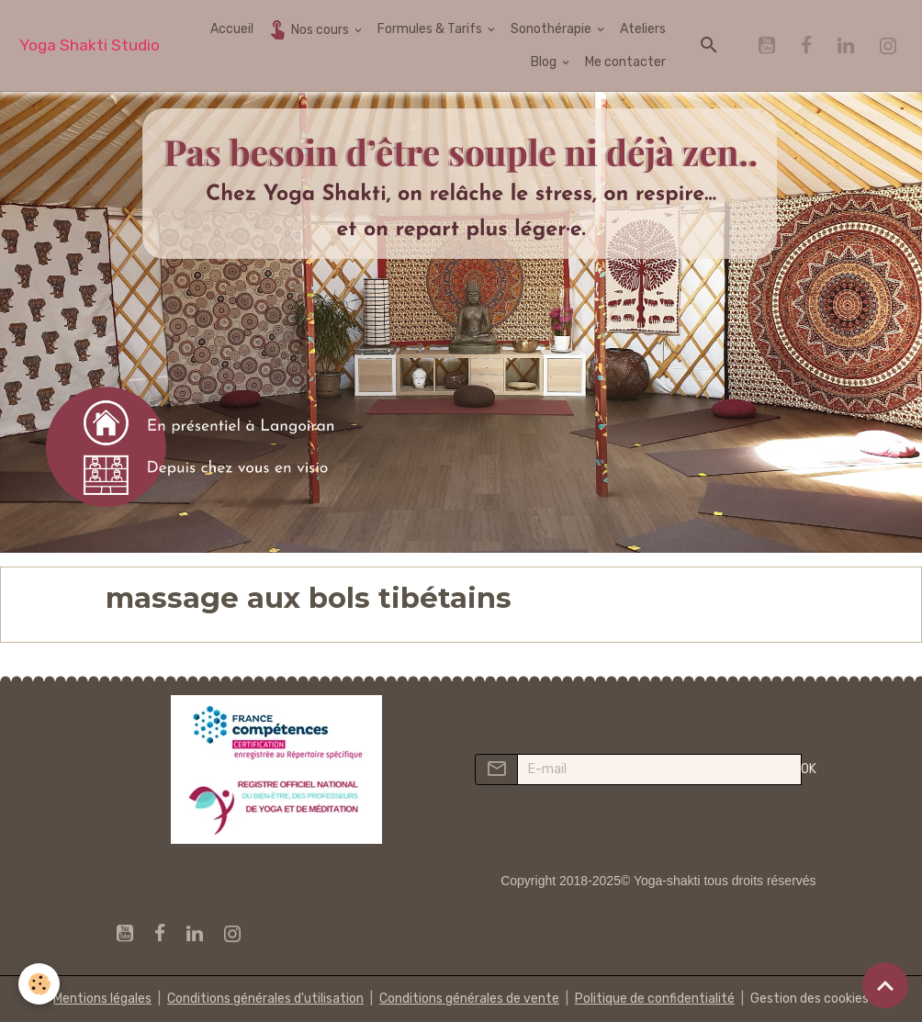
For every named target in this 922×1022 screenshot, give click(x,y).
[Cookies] (39, 984)
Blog (545, 62)
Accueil (231, 29)
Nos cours (309, 29)
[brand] (89, 45)
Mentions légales (102, 998)
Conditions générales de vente (469, 998)
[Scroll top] (885, 985)
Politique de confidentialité (655, 998)
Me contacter (625, 62)
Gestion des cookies (809, 998)
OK (808, 769)
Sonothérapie (552, 29)
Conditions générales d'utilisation (265, 998)
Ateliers (643, 29)
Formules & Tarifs (431, 29)
